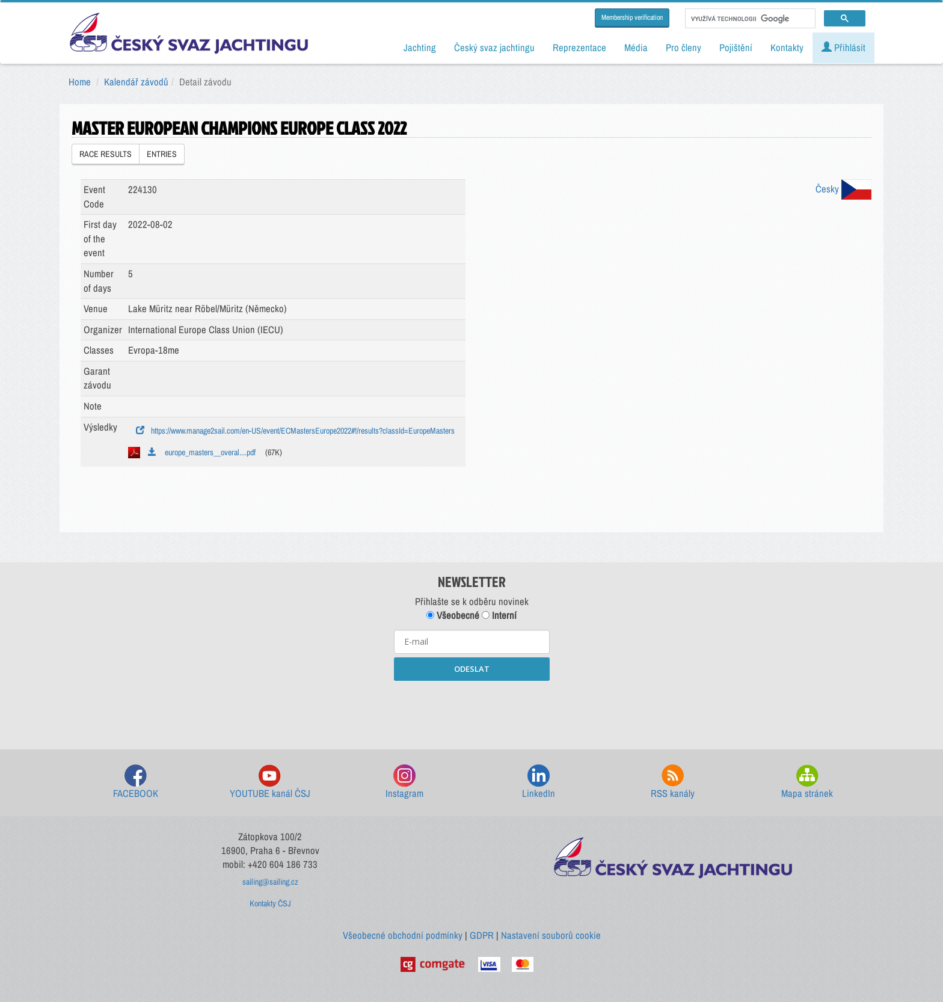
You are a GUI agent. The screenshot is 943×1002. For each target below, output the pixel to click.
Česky (843, 188)
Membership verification (632, 17)
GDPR (482, 935)
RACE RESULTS (105, 154)
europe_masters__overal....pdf (202, 452)
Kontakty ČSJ (270, 903)
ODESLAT (472, 668)
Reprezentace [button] (579, 47)
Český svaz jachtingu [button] (494, 47)
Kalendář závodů (136, 81)
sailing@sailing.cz (270, 881)
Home (80, 81)
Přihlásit (843, 47)
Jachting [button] (420, 47)
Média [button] (636, 47)
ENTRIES (162, 154)
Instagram (404, 782)
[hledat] (749, 18)
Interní (499, 615)
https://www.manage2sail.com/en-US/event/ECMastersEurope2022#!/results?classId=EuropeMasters (295, 430)
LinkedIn (538, 782)
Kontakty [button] (786, 47)
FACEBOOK (135, 782)
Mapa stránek (807, 782)
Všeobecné (452, 615)
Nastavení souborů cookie (551, 935)
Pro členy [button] (683, 47)
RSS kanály (673, 782)
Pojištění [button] (735, 47)
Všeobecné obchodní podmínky (402, 935)
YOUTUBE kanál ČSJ (270, 782)
